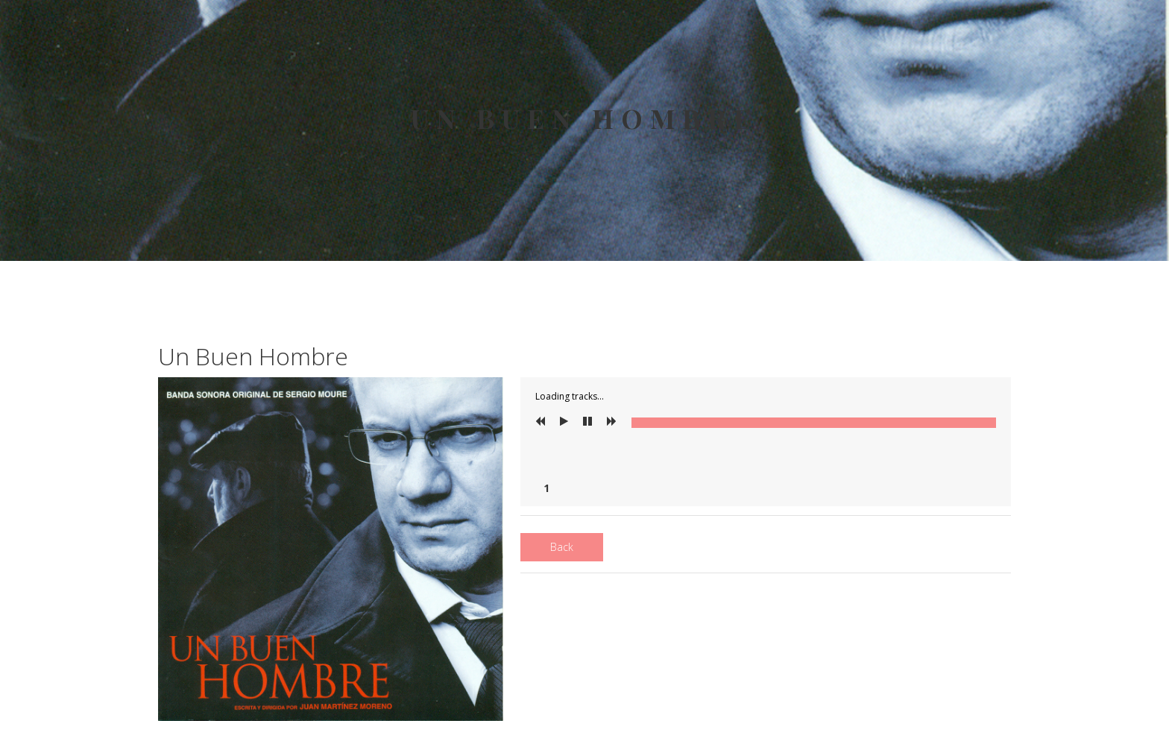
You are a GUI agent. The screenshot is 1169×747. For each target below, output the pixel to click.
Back (561, 547)
